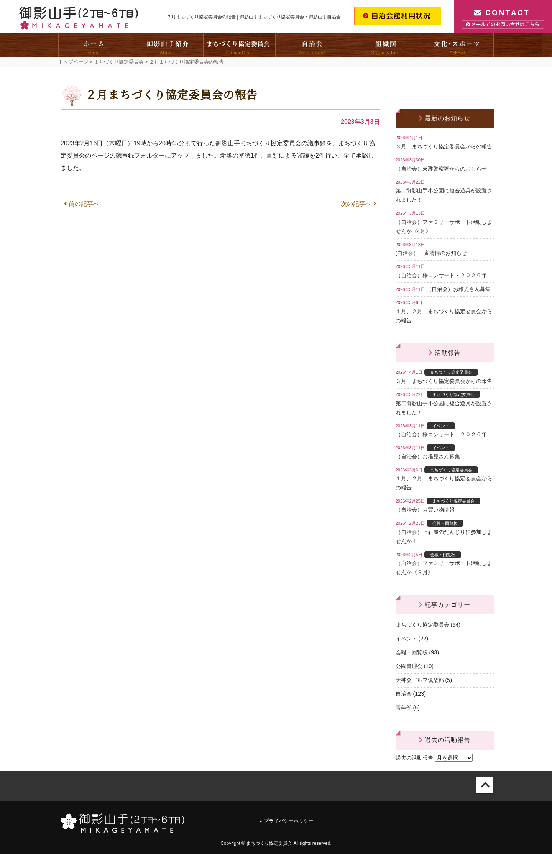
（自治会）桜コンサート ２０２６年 (441, 434)
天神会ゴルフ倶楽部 (420, 680)
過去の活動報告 (414, 758)
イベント (406, 639)
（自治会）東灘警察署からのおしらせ (441, 169)
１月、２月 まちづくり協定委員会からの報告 (444, 316)
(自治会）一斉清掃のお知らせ (431, 253)
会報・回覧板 (412, 652)
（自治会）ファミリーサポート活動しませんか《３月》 (444, 567)
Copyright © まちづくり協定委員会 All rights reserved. (276, 843)
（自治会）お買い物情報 (425, 510)
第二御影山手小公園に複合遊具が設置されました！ (444, 195)
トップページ (73, 62)
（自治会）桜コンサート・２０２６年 (441, 275)
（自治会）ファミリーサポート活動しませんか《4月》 (444, 226)
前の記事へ (81, 203)
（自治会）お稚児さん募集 (458, 289)
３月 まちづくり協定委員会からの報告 (444, 146)
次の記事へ (358, 203)
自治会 (404, 694)
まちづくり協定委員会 (119, 62)
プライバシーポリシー (289, 821)
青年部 (404, 708)
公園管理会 (409, 666)
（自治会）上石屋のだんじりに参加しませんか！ (444, 536)
